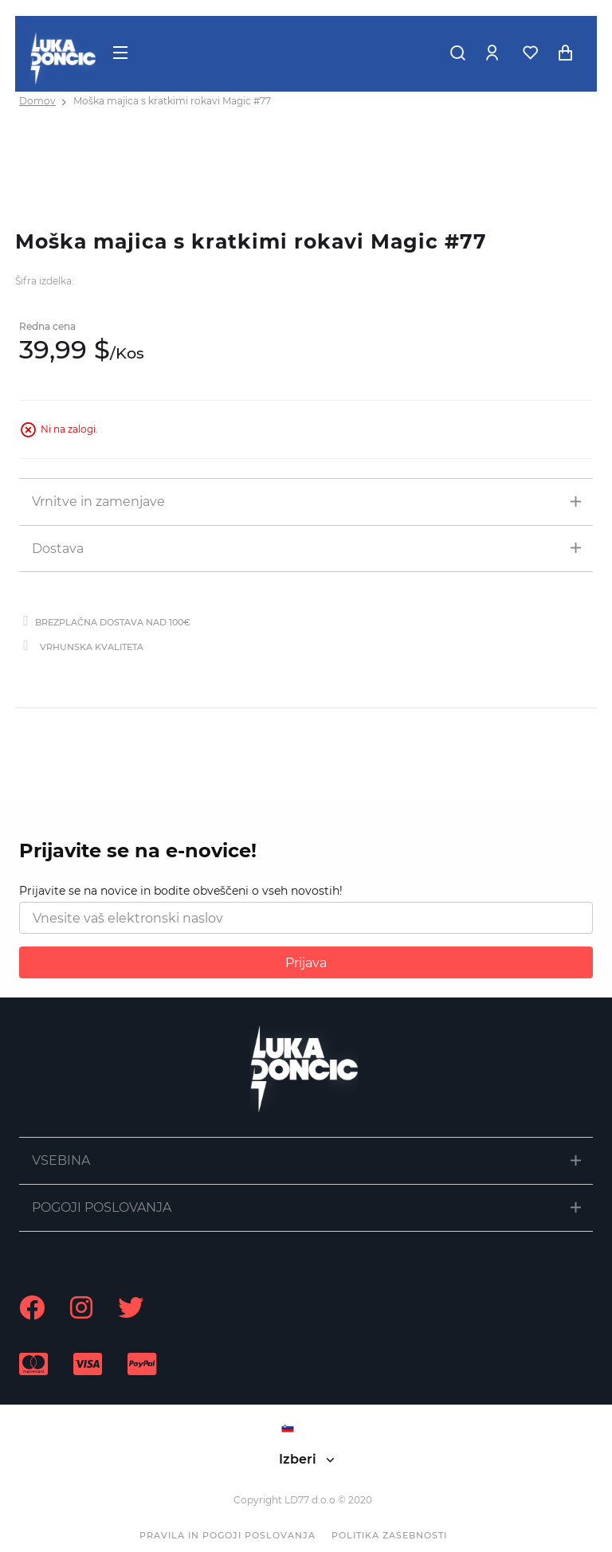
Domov (37, 101)
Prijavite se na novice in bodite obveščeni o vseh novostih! (181, 891)
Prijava (306, 962)
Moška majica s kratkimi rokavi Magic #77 (172, 101)
